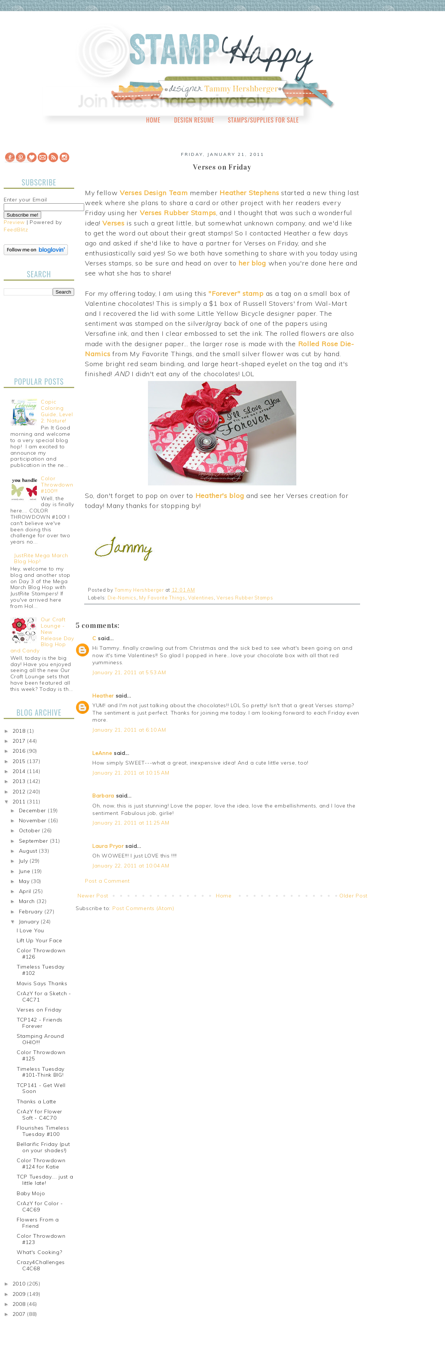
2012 (20, 791)
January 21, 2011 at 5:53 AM (129, 672)
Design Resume (194, 120)
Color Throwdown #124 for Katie (41, 1163)
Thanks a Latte (36, 1101)
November (33, 820)
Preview (14, 222)
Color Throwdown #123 (41, 1239)
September (34, 841)
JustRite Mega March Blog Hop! (41, 558)
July (24, 860)
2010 (20, 1283)
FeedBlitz (16, 229)
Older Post (353, 895)
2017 (20, 741)
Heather (103, 695)
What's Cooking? (39, 1252)
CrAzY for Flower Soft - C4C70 (39, 1114)
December (33, 810)
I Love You (30, 930)
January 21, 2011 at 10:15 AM (130, 772)
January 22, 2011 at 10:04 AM (130, 865)
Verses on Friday (39, 1009)
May (25, 881)
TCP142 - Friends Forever (40, 1022)
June (25, 871)
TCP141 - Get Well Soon (41, 1088)
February (31, 911)
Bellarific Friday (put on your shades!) (43, 1147)
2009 (20, 1294)
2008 (20, 1304)
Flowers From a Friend (38, 1222)
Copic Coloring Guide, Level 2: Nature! (57, 411)
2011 (20, 801)
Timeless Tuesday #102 (41, 969)
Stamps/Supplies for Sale (263, 120)
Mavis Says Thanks (42, 983)
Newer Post (93, 895)
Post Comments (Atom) (143, 908)
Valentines (201, 598)
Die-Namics (122, 598)
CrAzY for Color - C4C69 (40, 1206)
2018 (20, 731)
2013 (20, 781)
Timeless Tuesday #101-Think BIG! (41, 1072)
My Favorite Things (162, 598)
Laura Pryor (108, 846)
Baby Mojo (31, 1193)
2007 (20, 1314)
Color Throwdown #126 (41, 953)
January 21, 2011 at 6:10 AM (129, 729)
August (29, 850)
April (26, 891)
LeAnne (102, 753)
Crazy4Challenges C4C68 (41, 1265)
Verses (113, 223)
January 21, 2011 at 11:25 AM (130, 822)
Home (153, 120)
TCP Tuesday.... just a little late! (45, 1179)
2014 (20, 771)
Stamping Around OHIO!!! (40, 1039)
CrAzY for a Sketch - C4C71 (44, 996)
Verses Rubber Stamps (245, 598)
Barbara (103, 795)
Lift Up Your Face (39, 940)
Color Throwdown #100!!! (57, 484)
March (28, 901)
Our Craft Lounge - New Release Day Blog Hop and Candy (42, 635)
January (30, 921)
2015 (20, 761)
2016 (20, 751)
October (30, 830)
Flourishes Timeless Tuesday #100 (43, 1130)
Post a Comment (107, 880)
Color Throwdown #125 (41, 1055)
